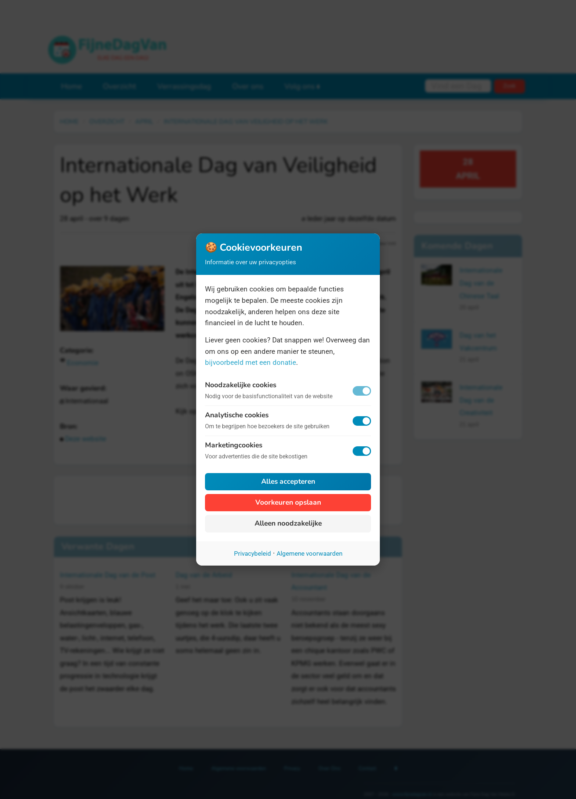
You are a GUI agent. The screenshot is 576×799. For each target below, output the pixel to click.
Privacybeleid (252, 553)
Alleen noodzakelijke (288, 523)
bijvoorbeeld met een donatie (250, 362)
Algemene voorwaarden (309, 553)
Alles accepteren (288, 481)
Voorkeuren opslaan (288, 502)
